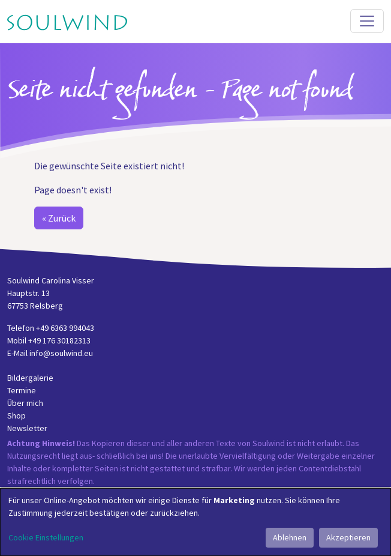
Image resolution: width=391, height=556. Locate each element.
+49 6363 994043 (65, 327)
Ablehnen (289, 537)
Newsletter (27, 428)
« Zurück (59, 218)
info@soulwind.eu (61, 353)
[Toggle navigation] (367, 21)
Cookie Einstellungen (45, 537)
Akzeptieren (348, 537)
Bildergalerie (30, 377)
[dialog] (195, 522)
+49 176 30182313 (59, 340)
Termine (21, 390)
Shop (16, 415)
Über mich (25, 402)
